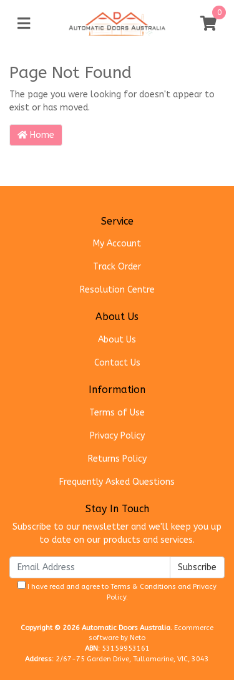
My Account (117, 243)
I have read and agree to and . (117, 591)
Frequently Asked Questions (117, 482)
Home (35, 135)
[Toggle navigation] (23, 24)
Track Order (117, 266)
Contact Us (117, 362)
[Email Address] (89, 567)
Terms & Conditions (143, 587)
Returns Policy (117, 459)
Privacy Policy (117, 435)
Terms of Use (117, 412)
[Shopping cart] (208, 24)
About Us (117, 339)
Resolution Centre (117, 289)
